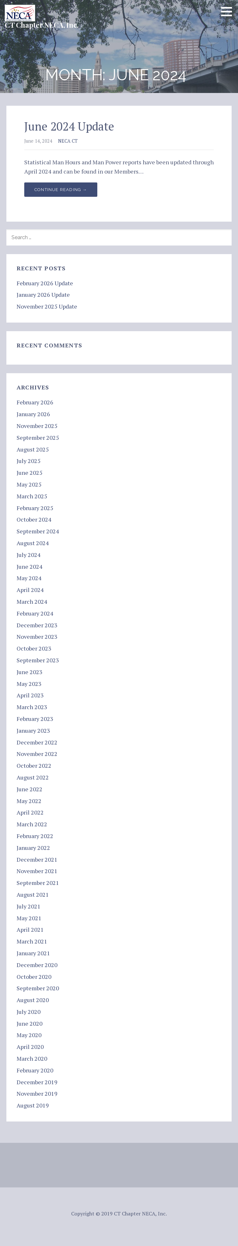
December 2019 (37, 1082)
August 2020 (33, 1000)
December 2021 (37, 859)
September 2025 (38, 437)
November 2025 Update (47, 306)
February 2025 (35, 508)
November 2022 (37, 754)
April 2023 (30, 695)
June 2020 (29, 1023)
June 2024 (29, 566)
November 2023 (37, 636)
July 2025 (29, 461)
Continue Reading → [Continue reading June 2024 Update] (60, 189)
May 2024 (29, 578)
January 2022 (33, 847)
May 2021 (29, 918)
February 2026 (35, 402)
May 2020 (29, 1035)
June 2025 (29, 472)
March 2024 (32, 601)
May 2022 (29, 801)
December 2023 (37, 625)
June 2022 (29, 789)
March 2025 (32, 496)
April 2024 (30, 590)
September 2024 (38, 531)
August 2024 (33, 543)
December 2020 (37, 965)
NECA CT (68, 141)
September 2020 (38, 988)
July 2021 (29, 906)
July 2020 (29, 1011)
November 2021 (37, 871)
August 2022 (33, 777)
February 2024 (35, 613)
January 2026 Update (43, 294)
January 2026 (33, 414)
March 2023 (32, 707)
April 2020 (30, 1046)
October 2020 (34, 976)
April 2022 (30, 812)
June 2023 (29, 672)
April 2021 (30, 929)
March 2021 (32, 941)
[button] (228, 11)
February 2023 (35, 719)
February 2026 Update (45, 283)
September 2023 (38, 660)
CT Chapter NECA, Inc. (41, 25)
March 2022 (32, 824)
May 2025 (29, 484)
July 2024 (29, 555)
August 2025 (33, 449)
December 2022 (37, 742)
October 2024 (34, 519)
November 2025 (37, 426)
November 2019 (37, 1093)
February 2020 (35, 1070)
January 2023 (33, 730)
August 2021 (33, 894)
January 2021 (33, 953)
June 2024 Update (69, 126)
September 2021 (38, 882)
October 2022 (34, 765)
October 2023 (34, 648)
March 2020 (32, 1058)
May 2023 (29, 683)
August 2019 (33, 1105)
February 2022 (35, 836)
